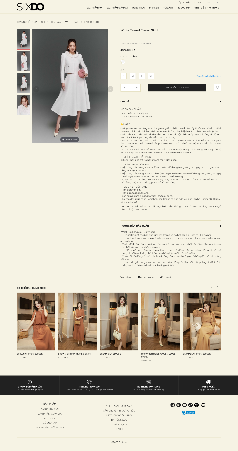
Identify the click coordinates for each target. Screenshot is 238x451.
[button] (218, 287)
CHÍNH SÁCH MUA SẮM (119, 406)
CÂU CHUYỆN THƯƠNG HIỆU (119, 410)
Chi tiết (171, 101)
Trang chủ (23, 22)
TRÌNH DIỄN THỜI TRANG (206, 8)
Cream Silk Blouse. (110, 354)
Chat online (146, 277)
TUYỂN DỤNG (119, 424)
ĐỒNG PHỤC (138, 8)
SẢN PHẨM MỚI (94, 8)
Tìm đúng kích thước (209, 76)
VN (199, 2)
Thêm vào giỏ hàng (177, 87)
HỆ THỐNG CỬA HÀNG (119, 415)
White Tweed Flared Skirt (82, 22)
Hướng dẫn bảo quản (171, 226)
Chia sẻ (165, 277)
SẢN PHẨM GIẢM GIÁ (117, 8)
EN (208, 2)
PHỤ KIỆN (154, 8)
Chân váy (55, 22)
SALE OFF (40, 22)
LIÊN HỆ (119, 429)
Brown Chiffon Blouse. (30, 354)
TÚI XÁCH (168, 8)
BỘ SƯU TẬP (183, 8)
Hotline (126, 277)
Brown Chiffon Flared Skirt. (74, 354)
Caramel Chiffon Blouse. (197, 354)
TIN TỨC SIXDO (119, 419)
